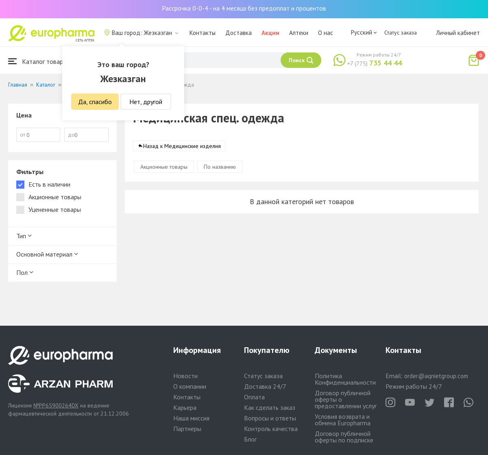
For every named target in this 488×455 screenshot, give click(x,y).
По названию (220, 166)
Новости (185, 376)
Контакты (203, 33)
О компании (189, 386)
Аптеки (298, 33)
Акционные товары (163, 166)
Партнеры (187, 429)
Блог (250, 439)
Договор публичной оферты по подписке (344, 436)
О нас (325, 33)
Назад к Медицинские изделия (182, 146)
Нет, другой (145, 102)
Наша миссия (191, 418)
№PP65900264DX (55, 405)
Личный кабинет (458, 33)
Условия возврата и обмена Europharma (342, 419)
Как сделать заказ (269, 407)
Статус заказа (400, 32)
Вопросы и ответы (270, 418)
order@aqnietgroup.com (436, 376)
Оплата (254, 397)
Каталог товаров (39, 61)
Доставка (238, 33)
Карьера (184, 407)
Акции (270, 33)
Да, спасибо (95, 102)
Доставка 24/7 (265, 386)
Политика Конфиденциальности (345, 379)
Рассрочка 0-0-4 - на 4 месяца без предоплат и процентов (244, 8)
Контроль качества (271, 429)
